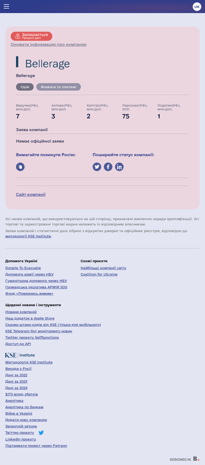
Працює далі (35, 36)
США (25, 87)
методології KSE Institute (28, 236)
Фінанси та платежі (58, 87)
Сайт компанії (30, 194)
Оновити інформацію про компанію (48, 44)
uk (197, 7)
